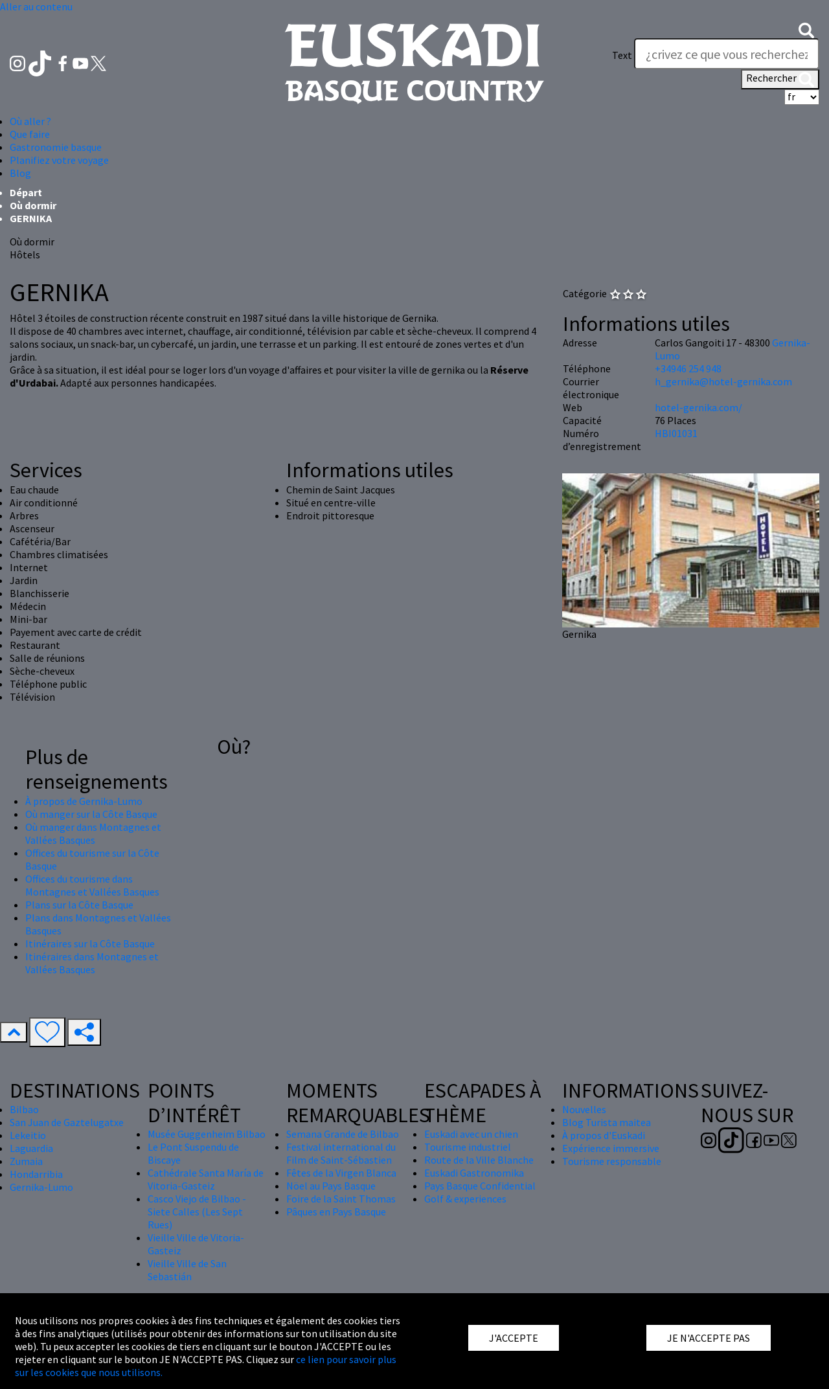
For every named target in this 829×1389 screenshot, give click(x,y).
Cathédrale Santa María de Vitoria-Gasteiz (206, 1179)
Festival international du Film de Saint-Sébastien (341, 1153)
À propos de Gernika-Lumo (83, 801)
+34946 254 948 (688, 368)
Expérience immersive (610, 1148)
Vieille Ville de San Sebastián (187, 1270)
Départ (26, 192)
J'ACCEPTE (513, 1337)
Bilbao (24, 1109)
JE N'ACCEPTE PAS (708, 1337)
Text (622, 55)
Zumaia (26, 1161)
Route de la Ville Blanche (479, 1159)
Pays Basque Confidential (480, 1185)
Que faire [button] (30, 134)
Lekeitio (28, 1135)
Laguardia (31, 1148)
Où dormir (33, 205)
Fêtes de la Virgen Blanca (341, 1172)
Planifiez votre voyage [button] (59, 159)
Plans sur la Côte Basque (79, 904)
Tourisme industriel (467, 1146)
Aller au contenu (36, 6)
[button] (806, 29)
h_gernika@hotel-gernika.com (723, 381)
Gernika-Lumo (41, 1186)
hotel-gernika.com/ (698, 407)
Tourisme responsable (611, 1161)
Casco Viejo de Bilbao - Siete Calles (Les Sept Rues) (197, 1211)
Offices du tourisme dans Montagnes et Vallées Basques (92, 885)
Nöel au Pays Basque (331, 1185)
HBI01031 (676, 433)
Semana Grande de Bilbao (342, 1133)
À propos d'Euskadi (603, 1135)
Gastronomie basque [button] (56, 147)
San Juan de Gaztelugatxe (67, 1122)
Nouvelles (584, 1109)
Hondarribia (36, 1174)
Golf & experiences (465, 1198)
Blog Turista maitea (606, 1122)
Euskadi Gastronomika (474, 1172)
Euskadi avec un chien (471, 1133)
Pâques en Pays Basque (336, 1211)
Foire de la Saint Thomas (341, 1198)
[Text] (726, 53)
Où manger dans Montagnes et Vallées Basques (93, 833)
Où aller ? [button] (30, 121)
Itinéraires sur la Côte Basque (90, 943)
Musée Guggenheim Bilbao (207, 1133)
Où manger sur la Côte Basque (91, 813)
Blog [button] (20, 172)
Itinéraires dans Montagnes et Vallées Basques (92, 963)
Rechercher (780, 79)
